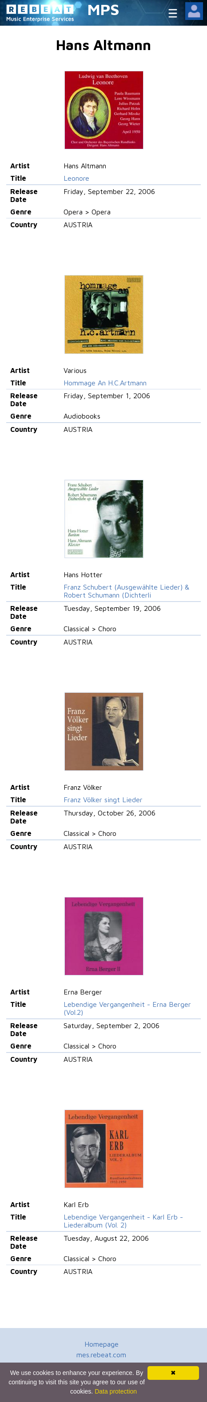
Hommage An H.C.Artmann (105, 383)
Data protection (116, 1391)
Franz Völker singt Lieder (103, 800)
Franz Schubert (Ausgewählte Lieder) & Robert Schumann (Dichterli (126, 591)
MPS (103, 9)
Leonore (76, 178)
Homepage (101, 1344)
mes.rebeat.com (101, 1355)
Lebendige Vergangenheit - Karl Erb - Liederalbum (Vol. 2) (123, 1221)
